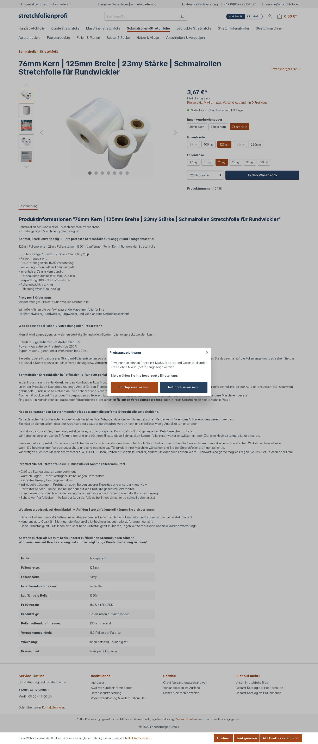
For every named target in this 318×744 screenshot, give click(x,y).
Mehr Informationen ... (138, 738)
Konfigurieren (247, 738)
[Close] (207, 352)
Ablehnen (224, 738)
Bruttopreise (134, 387)
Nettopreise (183, 387)
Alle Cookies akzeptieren (281, 738)
